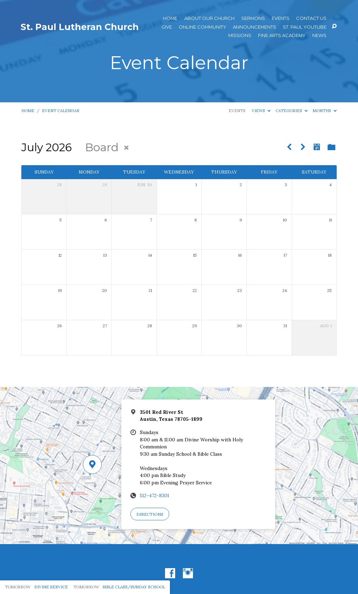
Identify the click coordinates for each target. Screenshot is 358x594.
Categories (291, 110)
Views (261, 110)
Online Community (202, 27)
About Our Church (209, 18)
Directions (149, 514)
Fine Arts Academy (282, 35)
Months (325, 110)
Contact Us (311, 18)
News (319, 35)
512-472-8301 (154, 495)
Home (170, 18)
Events (280, 18)
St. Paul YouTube (305, 27)
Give (167, 27)
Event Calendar (60, 110)
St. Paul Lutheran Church (80, 27)
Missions (239, 35)
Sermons (253, 18)
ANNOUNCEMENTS (254, 27)
